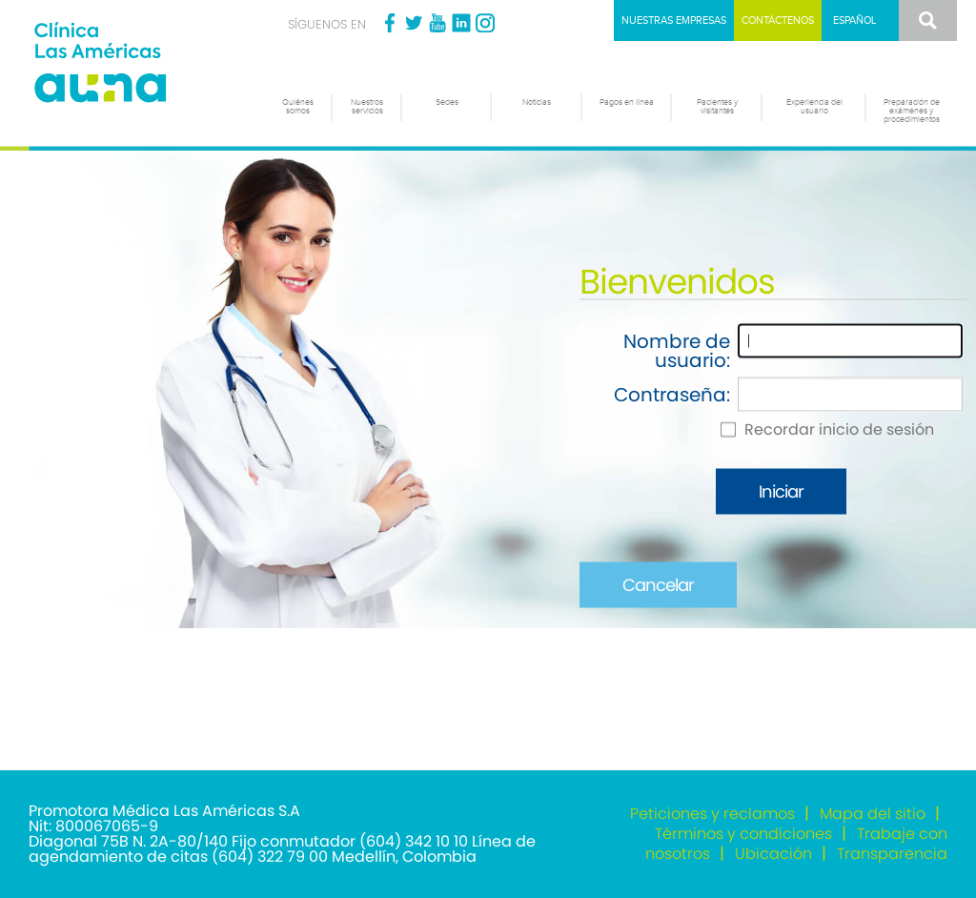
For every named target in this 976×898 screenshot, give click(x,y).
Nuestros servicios (367, 106)
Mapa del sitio (872, 814)
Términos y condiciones (743, 834)
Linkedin (461, 22)
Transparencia (892, 854)
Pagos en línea (627, 102)
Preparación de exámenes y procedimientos (912, 111)
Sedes (447, 102)
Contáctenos (778, 20)
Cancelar (658, 585)
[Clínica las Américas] (136, 64)
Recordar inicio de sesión (839, 429)
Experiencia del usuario (814, 106)
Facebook (389, 22)
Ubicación (773, 854)
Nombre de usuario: (676, 351)
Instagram (485, 22)
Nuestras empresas (673, 20)
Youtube (437, 22)
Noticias (536, 102)
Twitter (413, 22)
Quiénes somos (298, 106)
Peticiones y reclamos (712, 814)
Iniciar (781, 491)
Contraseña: (672, 394)
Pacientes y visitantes (717, 106)
